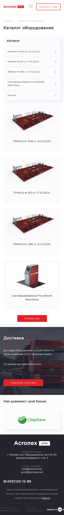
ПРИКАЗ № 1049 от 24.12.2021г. (24, 52)
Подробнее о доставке (23, 383)
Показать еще (32, 318)
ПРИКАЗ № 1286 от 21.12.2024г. (24, 72)
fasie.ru (46, 498)
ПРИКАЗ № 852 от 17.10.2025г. (24, 62)
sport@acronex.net (32, 472)
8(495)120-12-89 (17, 481)
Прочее (12, 95)
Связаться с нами (48, 7)
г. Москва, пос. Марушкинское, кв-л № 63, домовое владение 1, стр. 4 (32, 456)
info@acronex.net (32, 469)
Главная (7, 21)
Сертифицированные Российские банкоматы (26, 83)
